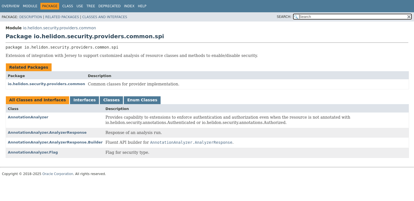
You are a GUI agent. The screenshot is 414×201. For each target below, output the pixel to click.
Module (30, 6)
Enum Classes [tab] (142, 100)
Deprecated (109, 6)
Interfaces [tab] (84, 100)
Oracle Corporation (57, 174)
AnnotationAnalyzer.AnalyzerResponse (47, 132)
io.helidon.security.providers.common (59, 28)
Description (30, 17)
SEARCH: (284, 17)
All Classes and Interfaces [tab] (37, 100)
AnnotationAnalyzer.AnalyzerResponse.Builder (55, 142)
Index (129, 6)
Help (142, 6)
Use (79, 6)
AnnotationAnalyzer (28, 117)
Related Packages (62, 17)
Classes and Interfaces (104, 17)
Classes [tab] (111, 100)
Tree (90, 6)
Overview (11, 6)
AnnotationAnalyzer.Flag (33, 152)
